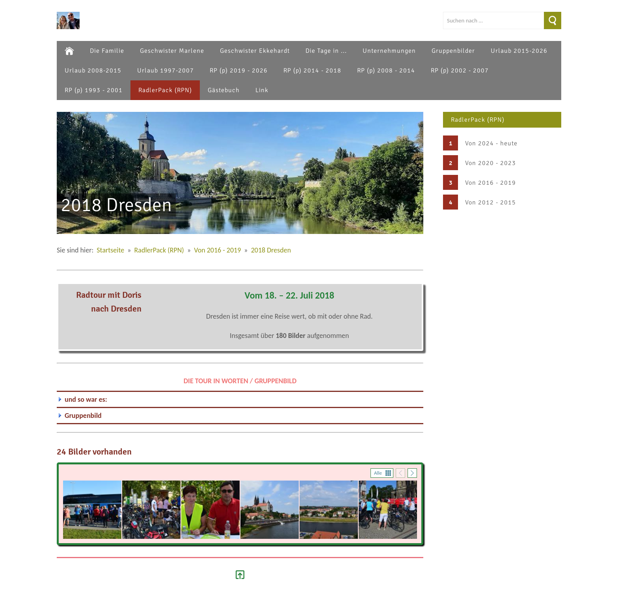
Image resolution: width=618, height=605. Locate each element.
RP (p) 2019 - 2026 (239, 70)
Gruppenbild (83, 415)
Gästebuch (224, 90)
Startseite (110, 250)
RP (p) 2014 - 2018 (312, 70)
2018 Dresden (271, 250)
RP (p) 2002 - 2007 (460, 70)
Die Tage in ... (326, 51)
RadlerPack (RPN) (165, 90)
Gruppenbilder (453, 51)
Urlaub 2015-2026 (519, 51)
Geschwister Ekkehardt (255, 51)
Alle (378, 473)
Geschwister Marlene (172, 51)
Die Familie (107, 51)
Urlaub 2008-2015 (93, 70)
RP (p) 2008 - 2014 (386, 70)
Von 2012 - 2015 (490, 202)
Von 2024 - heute (491, 143)
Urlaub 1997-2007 (165, 70)
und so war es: (86, 399)
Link (261, 90)
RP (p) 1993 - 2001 (94, 90)
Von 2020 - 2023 (490, 163)
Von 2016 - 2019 (490, 183)
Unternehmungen (389, 51)
